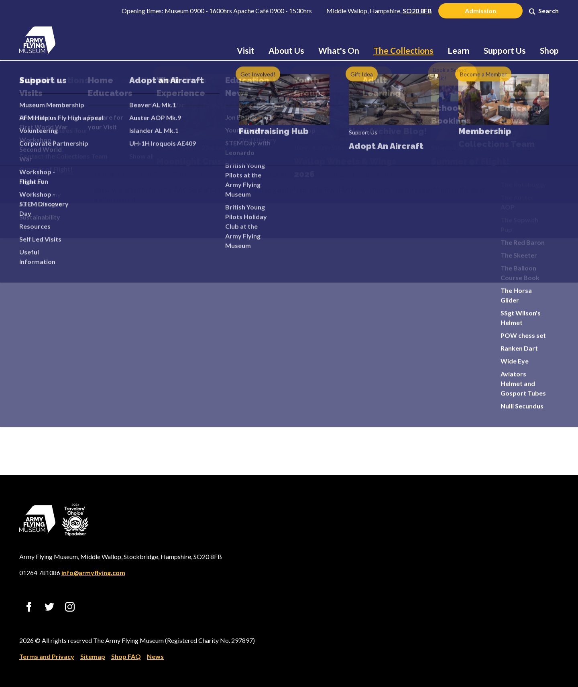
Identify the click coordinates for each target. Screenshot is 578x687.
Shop (549, 50)
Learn (459, 50)
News (155, 656)
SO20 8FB (417, 10)
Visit (245, 50)
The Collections (403, 50)
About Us (286, 50)
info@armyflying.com (93, 572)
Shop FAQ (126, 656)
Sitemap (92, 656)
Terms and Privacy (46, 656)
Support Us (505, 50)
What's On (338, 50)
